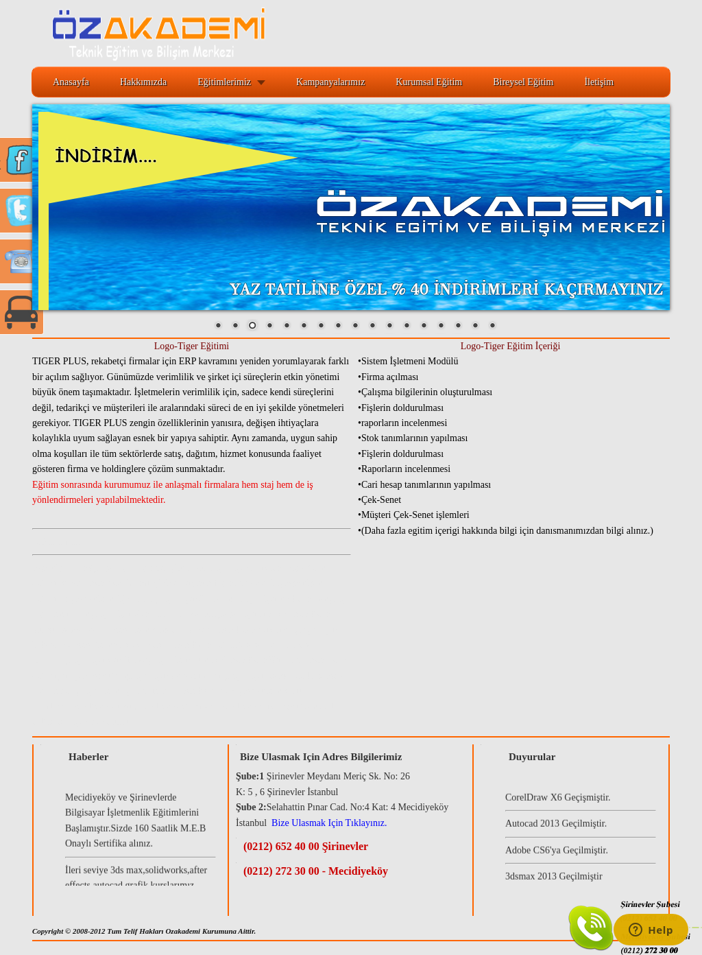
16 (475, 326)
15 (457, 326)
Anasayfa (71, 82)
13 (423, 326)
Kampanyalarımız (330, 82)
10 (372, 326)
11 (389, 326)
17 (492, 326)
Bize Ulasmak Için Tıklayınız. (329, 823)
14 (440, 326)
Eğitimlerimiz (224, 82)
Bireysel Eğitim (523, 82)
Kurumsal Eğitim (429, 82)
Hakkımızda (143, 82)
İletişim (599, 82)
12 (406, 326)
